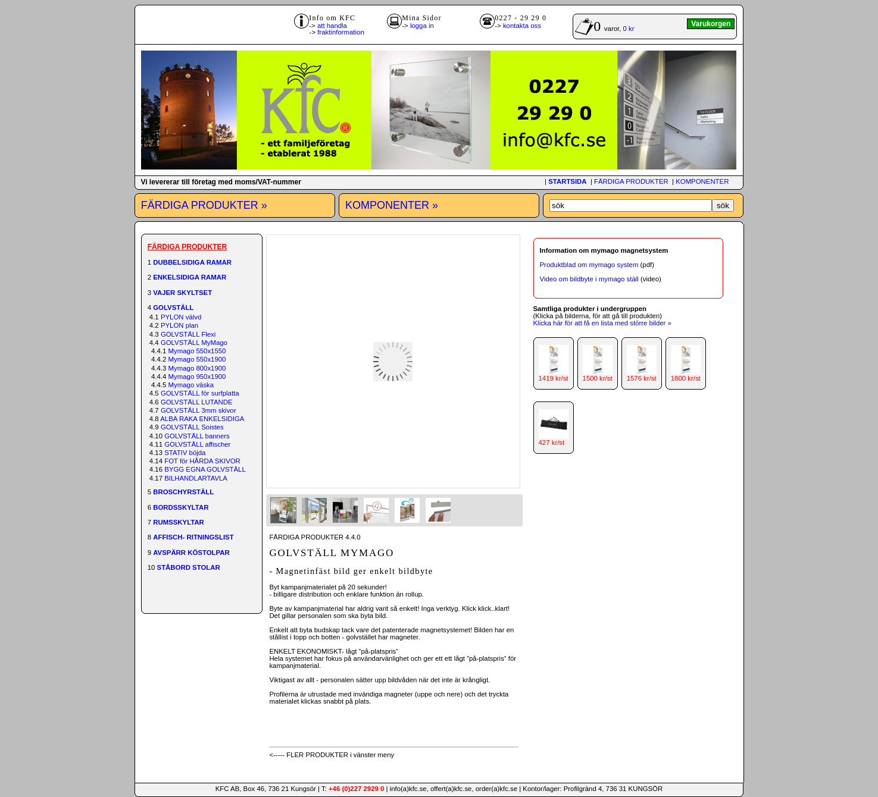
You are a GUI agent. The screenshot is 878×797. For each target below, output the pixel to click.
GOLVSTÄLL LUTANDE (197, 402)
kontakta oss (522, 25)
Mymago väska (191, 384)
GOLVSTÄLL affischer (197, 444)
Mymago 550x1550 (197, 350)
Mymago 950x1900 (197, 376)
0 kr (629, 28)
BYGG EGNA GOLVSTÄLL (205, 469)
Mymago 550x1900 (197, 359)
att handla (332, 25)
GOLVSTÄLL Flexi (188, 334)
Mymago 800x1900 (197, 368)
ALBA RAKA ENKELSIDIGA (202, 418)
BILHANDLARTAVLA (195, 478)
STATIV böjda (184, 452)
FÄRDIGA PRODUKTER (631, 181)
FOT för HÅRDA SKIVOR (202, 461)
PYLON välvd (181, 317)
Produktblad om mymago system (589, 264)
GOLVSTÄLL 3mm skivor (198, 410)
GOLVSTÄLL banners (197, 436)
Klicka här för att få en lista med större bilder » (602, 323)
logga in (422, 25)
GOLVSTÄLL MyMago (194, 342)
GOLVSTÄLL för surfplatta (200, 393)
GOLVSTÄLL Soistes (192, 427)
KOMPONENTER (702, 181)
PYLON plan (179, 325)
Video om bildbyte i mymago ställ (589, 279)
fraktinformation (340, 32)
